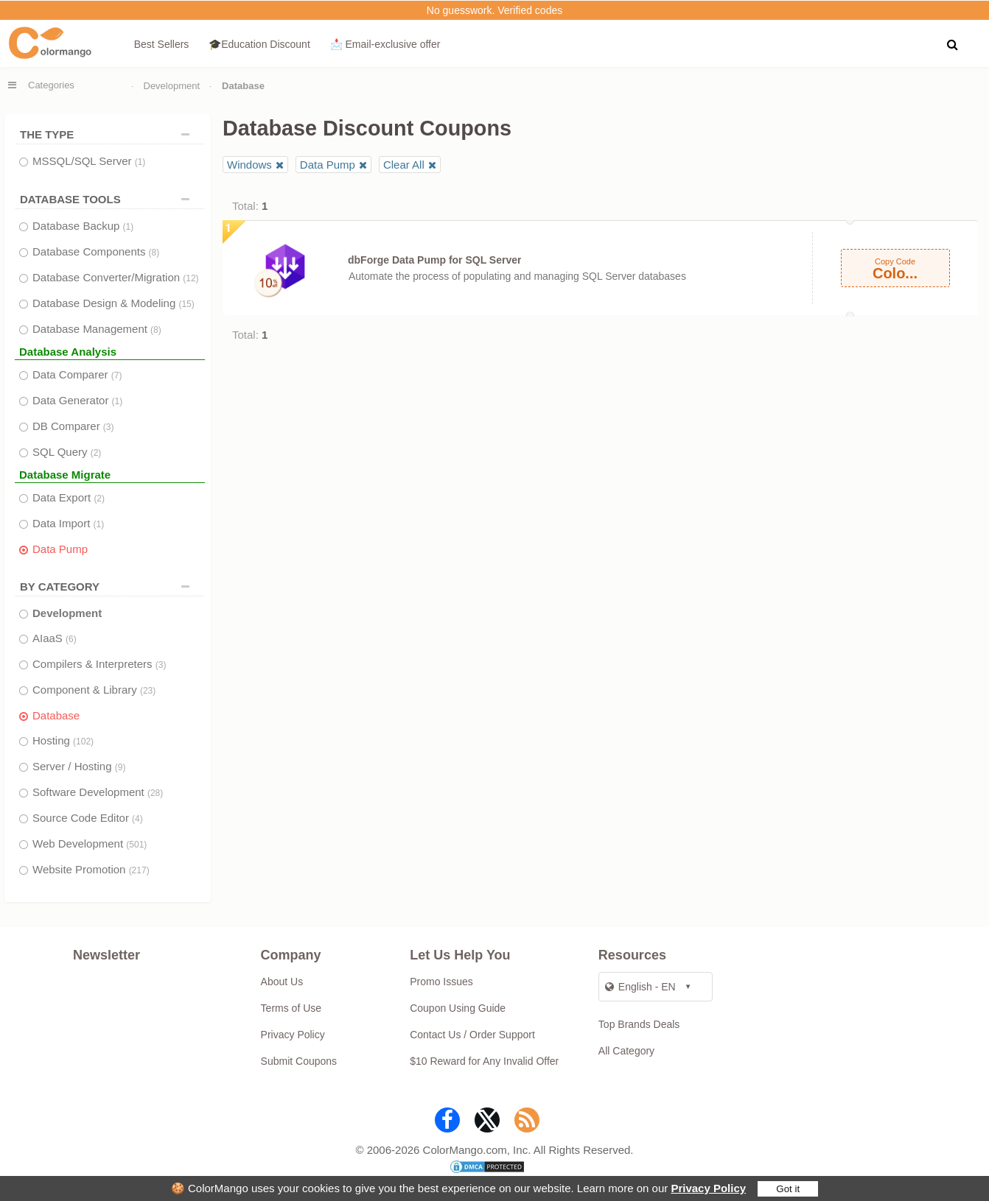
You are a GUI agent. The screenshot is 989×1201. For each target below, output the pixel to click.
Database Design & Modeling (113, 303)
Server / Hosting (78, 766)
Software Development (97, 792)
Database (56, 715)
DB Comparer (73, 426)
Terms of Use (291, 1008)
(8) (154, 252)
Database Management (96, 329)
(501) (136, 844)
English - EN (640, 987)
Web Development (89, 843)
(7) (116, 375)
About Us (282, 981)
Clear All (403, 164)
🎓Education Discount (259, 44)
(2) (96, 453)
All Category (626, 1051)
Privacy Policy (708, 1188)
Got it (788, 1188)
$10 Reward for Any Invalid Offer (484, 1061)
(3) (108, 427)
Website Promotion (91, 869)
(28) (155, 793)
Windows (249, 164)
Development (172, 85)
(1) (140, 162)
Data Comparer (77, 374)
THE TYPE (108, 134)
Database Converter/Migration (115, 277)
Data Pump (60, 549)
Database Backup (82, 225)
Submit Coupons (299, 1061)
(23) (147, 691)
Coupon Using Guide (458, 1008)
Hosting (63, 740)
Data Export (68, 497)
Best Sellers (161, 44)
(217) (139, 870)
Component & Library (93, 689)
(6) (71, 639)
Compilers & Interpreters (99, 664)
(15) (186, 304)
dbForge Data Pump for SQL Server (434, 260)
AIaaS (54, 638)
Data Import (68, 523)
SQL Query (66, 451)
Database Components (95, 251)
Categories (51, 85)
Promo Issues (441, 981)
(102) (83, 741)
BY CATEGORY (108, 586)
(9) (120, 767)
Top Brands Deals (639, 1024)
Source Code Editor (87, 817)
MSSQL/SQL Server (88, 161)
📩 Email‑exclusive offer (385, 44)
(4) (137, 819)
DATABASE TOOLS (108, 199)
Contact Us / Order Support (472, 1034)
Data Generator (77, 400)
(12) (190, 278)
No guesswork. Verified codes (494, 10)
